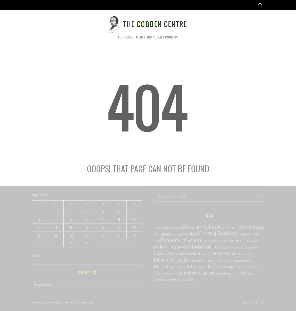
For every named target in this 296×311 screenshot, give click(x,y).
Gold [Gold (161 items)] (173, 253)
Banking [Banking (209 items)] (246, 227)
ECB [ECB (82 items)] (157, 241)
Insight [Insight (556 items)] (180, 259)
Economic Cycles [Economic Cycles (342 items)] (180, 240)
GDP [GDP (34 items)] (166, 253)
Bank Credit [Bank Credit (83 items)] (229, 227)
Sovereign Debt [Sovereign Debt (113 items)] (180, 279)
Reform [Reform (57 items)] (218, 273)
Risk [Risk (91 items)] (244, 273)
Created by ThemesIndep (78, 302)
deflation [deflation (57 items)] (254, 234)
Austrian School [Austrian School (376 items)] (200, 226)
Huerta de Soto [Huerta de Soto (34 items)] (246, 253)
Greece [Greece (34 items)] (205, 253)
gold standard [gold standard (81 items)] (189, 253)
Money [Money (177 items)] (221, 266)
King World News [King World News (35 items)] (232, 260)
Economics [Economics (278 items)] (211, 240)
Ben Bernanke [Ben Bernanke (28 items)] (180, 234)
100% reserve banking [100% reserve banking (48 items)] (168, 227)
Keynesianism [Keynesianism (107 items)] (210, 260)
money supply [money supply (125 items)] (241, 266)
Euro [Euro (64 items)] (243, 241)
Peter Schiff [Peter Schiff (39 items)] (171, 273)
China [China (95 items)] (243, 234)
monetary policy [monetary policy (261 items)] (196, 266)
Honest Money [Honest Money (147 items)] (223, 253)
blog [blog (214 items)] (192, 233)
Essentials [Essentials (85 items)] (232, 241)
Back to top (253, 302)
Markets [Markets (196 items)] (162, 266)
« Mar (36, 255)
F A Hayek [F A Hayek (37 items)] (252, 241)
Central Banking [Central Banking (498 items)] (218, 233)
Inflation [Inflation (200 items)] (162, 260)
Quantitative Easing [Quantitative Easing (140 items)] (195, 273)
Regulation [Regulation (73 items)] (232, 273)
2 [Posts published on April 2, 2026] (87, 212)
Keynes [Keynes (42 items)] (194, 260)
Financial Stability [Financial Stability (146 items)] (202, 246)
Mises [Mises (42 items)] (174, 267)
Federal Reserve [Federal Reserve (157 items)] (169, 247)
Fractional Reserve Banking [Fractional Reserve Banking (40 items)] (234, 247)
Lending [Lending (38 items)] (246, 260)
